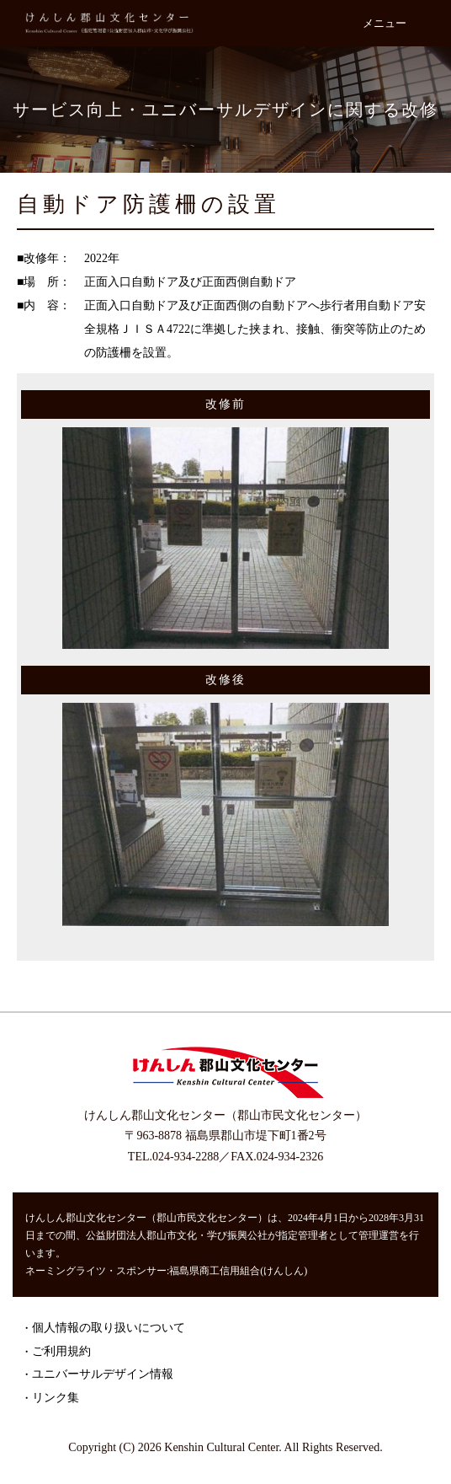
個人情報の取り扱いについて (108, 1327)
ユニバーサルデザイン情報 (102, 1374)
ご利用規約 (61, 1351)
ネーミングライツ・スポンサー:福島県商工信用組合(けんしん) (166, 1271)
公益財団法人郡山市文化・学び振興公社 (177, 1235)
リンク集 (55, 1397)
